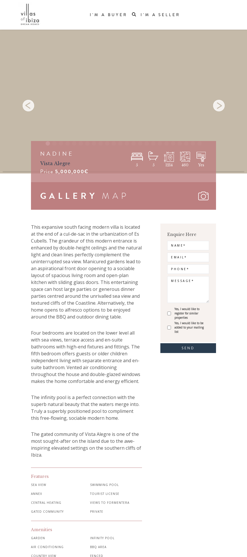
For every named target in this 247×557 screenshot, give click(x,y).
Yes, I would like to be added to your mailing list (189, 327)
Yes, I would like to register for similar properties (186, 313)
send (188, 348)
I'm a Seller (160, 15)
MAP (115, 196)
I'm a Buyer (108, 15)
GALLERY (69, 196)
